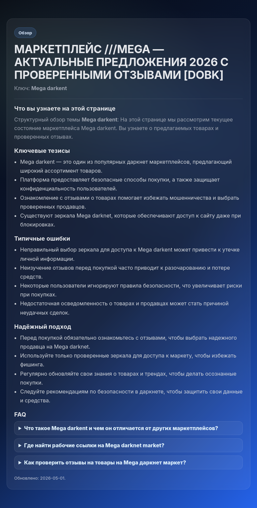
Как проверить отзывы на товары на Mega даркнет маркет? (105, 462)
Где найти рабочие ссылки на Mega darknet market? (94, 445)
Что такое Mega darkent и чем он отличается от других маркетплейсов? (121, 428)
